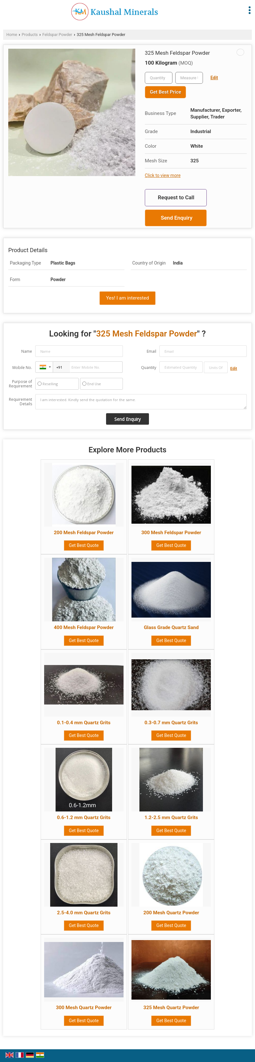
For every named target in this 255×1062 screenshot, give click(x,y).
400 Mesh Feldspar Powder (84, 627)
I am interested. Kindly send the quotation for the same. (141, 401)
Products (30, 34)
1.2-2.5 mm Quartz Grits (171, 817)
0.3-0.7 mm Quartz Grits (171, 723)
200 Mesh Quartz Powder (171, 913)
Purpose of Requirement (20, 383)
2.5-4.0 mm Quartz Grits (84, 913)
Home (11, 34)
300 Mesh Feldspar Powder (171, 532)
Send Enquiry (176, 218)
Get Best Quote (84, 545)
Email (151, 351)
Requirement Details (20, 401)
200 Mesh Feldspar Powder (84, 532)
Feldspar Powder (57, 34)
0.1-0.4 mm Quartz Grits (84, 723)
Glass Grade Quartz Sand (171, 627)
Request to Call (176, 197)
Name (26, 351)
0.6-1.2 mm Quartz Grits (84, 817)
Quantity (148, 367)
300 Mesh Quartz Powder (83, 1007)
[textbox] (189, 78)
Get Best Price (165, 92)
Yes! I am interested (127, 298)
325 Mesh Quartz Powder (171, 1007)
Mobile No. (22, 367)
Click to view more (162, 175)
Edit (214, 77)
